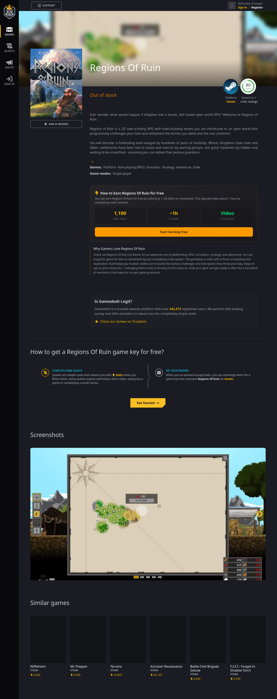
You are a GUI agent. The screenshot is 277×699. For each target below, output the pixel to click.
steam (231, 101)
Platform (109, 167)
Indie (196, 167)
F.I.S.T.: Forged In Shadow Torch (242, 668)
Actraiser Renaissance (166, 666)
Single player (122, 173)
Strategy (168, 167)
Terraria (116, 666)
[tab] (136, 577)
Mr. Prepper (78, 666)
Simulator (153, 167)
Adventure (183, 167)
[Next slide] (259, 514)
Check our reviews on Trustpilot (120, 321)
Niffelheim (38, 666)
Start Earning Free (174, 232)
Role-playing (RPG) (131, 167)
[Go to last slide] (37, 514)
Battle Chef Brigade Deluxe (204, 668)
